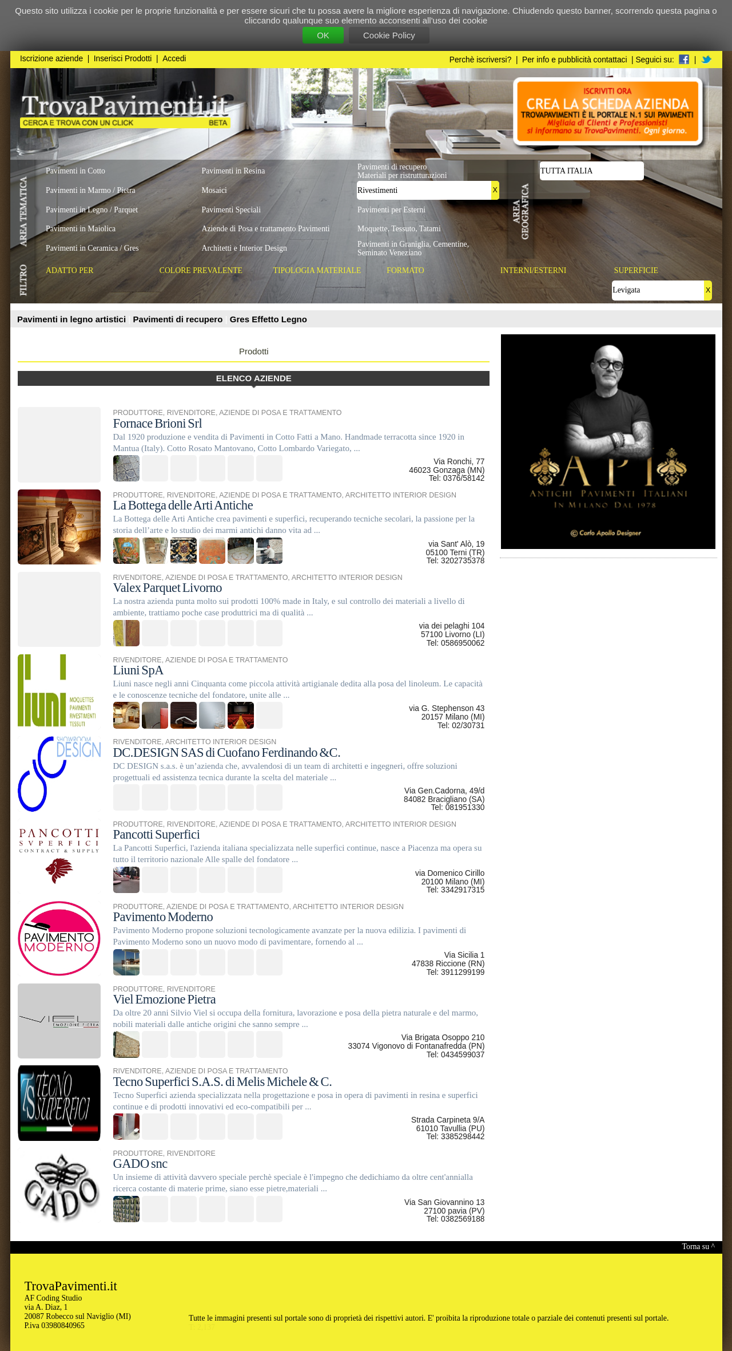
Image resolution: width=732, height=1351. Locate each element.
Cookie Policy (389, 35)
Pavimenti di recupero (179, 319)
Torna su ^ (698, 1246)
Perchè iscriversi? (480, 60)
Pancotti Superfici (156, 834)
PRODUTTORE (138, 413)
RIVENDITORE (191, 413)
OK (323, 35)
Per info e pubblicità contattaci (574, 60)
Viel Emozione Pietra (164, 999)
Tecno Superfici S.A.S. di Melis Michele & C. (222, 1082)
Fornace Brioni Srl (157, 423)
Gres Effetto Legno (268, 319)
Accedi (174, 58)
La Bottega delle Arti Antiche (183, 505)
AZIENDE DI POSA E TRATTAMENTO (280, 413)
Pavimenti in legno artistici (72, 319)
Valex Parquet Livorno (167, 587)
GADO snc (140, 1163)
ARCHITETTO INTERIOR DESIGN (400, 495)
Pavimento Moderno (163, 917)
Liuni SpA (138, 670)
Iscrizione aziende (51, 58)
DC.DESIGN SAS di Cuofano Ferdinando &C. (227, 752)
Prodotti (254, 351)
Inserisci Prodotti (123, 58)
